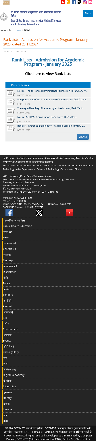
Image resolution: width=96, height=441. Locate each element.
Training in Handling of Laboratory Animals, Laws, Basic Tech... (50, 108)
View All (83, 136)
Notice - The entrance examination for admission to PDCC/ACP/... (52, 90)
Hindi (6, 2)
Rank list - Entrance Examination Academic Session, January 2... (51, 125)
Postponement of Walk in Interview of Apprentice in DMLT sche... (52, 99)
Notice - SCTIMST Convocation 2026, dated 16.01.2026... (47, 117)
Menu (88, 13)
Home (19, 30)
